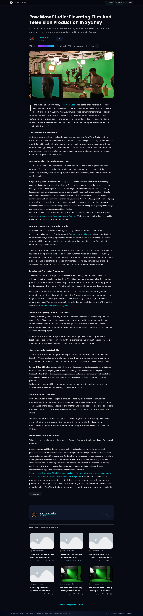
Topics (27, 613)
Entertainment (35, 494)
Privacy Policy (15, 613)
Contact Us (56, 613)
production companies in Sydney (53, 305)
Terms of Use (48, 613)
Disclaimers (33, 613)
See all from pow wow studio (71, 605)
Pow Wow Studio (68, 105)
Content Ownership (65, 613)
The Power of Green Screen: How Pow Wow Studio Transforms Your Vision (42, 557)
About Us (22, 613)
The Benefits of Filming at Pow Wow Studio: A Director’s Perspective (71, 557)
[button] (97, 46)
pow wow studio (42, 38)
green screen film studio (82, 234)
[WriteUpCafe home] (11, 2)
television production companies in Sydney (56, 216)
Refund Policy (40, 613)
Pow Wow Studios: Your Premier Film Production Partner (99, 557)
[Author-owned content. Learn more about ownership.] (46, 46)
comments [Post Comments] (78, 46)
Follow (59, 39)
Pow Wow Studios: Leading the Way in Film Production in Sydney (101, 591)
